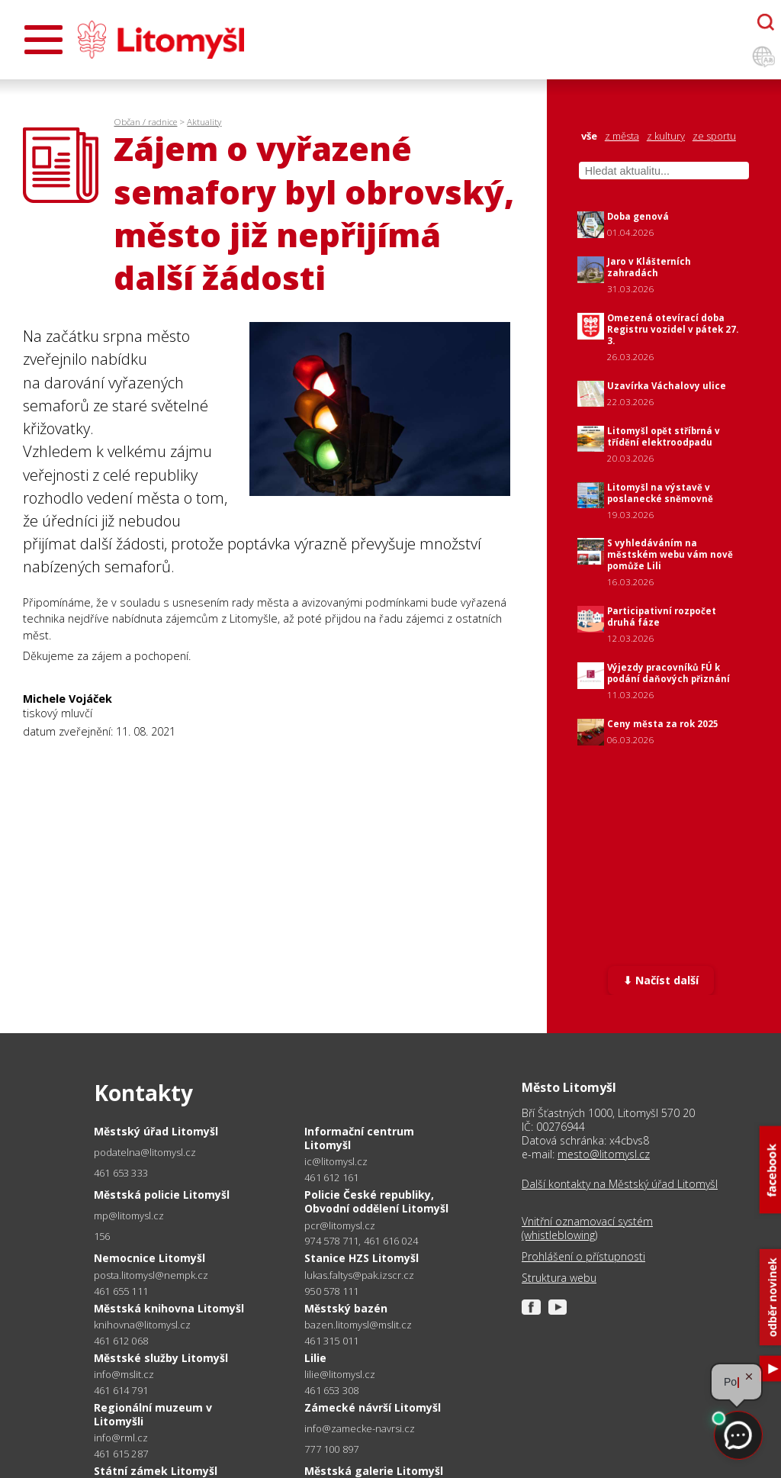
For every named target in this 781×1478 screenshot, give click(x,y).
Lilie (315, 1358)
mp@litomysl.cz (129, 1215)
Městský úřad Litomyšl (156, 1131)
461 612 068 (121, 1341)
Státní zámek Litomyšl (155, 1471)
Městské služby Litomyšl (161, 1358)
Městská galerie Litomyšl (373, 1471)
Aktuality (204, 121)
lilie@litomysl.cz (339, 1374)
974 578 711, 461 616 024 (361, 1241)
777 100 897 (331, 1449)
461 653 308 (331, 1390)
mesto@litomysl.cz (604, 1154)
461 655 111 (121, 1291)
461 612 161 (331, 1177)
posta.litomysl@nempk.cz (151, 1275)
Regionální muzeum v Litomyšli (153, 1414)
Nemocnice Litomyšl (149, 1258)
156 (102, 1236)
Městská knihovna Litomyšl (169, 1308)
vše (589, 136)
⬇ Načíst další (661, 980)
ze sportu (714, 136)
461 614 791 (121, 1390)
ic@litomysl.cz (336, 1161)
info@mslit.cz (124, 1374)
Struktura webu (559, 1278)
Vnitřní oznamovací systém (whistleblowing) (587, 1228)
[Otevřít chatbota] (765, 22)
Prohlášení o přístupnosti (583, 1257)
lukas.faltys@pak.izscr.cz (359, 1275)
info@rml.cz (121, 1437)
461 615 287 (121, 1453)
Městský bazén (345, 1308)
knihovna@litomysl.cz (142, 1325)
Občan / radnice (145, 121)
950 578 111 (331, 1291)
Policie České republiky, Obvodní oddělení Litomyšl (376, 1201)
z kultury (666, 136)
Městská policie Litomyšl (162, 1194)
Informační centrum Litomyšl (359, 1138)
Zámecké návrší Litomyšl (372, 1407)
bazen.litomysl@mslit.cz (358, 1325)
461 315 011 (331, 1341)
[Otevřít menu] (43, 39)
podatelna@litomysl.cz (145, 1152)
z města (622, 136)
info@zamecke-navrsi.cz (359, 1428)
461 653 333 (121, 1173)
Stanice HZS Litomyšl (361, 1258)
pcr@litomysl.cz (339, 1225)
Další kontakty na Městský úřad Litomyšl (620, 1184)
